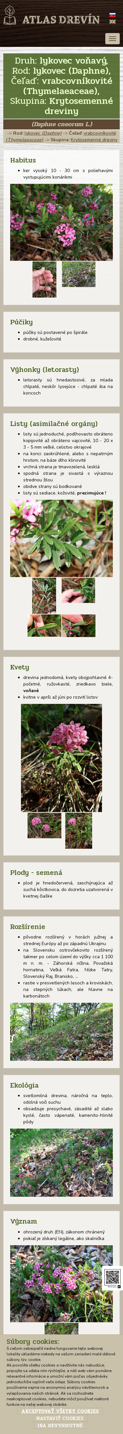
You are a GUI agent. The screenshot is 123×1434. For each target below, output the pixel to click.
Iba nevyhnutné (60, 1425)
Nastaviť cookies (60, 1418)
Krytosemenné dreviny (94, 140)
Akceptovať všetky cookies (60, 1411)
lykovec (43, 133)
